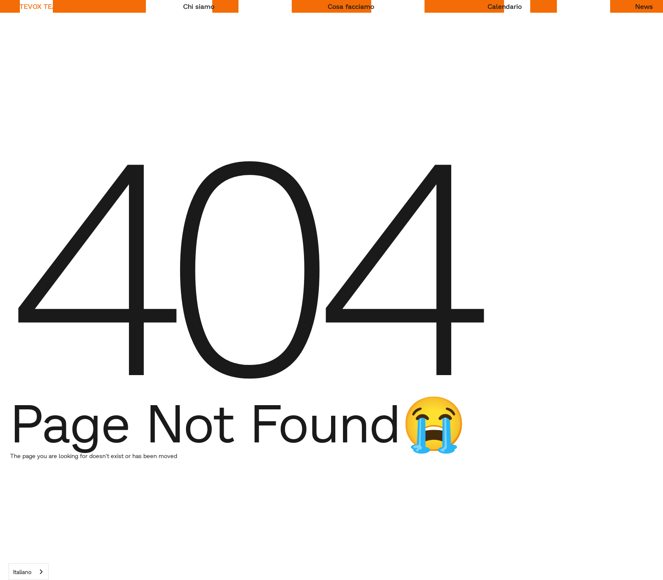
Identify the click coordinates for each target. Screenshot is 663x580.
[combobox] (28, 571)
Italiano (22, 572)
